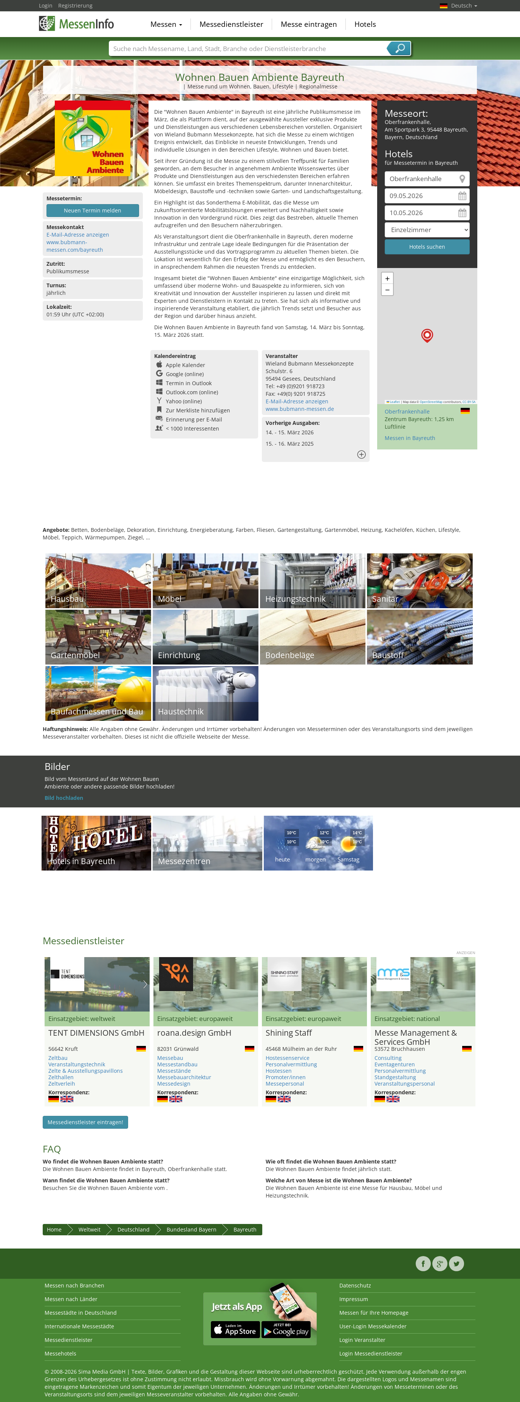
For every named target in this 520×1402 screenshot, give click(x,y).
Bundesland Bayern (192, 1229)
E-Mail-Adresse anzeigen (77, 234)
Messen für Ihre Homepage (374, 1312)
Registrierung (75, 5)
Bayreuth (245, 1229)
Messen (166, 24)
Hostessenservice (288, 1057)
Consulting (388, 1057)
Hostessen (279, 1070)
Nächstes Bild (145, 984)
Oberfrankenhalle (407, 411)
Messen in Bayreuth (410, 438)
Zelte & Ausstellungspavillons (85, 1070)
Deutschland (134, 1229)
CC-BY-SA (469, 402)
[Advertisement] (260, 502)
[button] (427, 336)
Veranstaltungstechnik (76, 1064)
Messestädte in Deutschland (81, 1312)
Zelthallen (61, 1077)
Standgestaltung (395, 1077)
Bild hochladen (64, 797)
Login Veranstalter (362, 1339)
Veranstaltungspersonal (405, 1083)
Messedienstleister (231, 24)
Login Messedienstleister (370, 1353)
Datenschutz (355, 1285)
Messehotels (60, 1353)
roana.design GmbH (194, 1033)
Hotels (365, 24)
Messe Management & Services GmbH (416, 1037)
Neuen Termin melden (92, 210)
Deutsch (464, 5)
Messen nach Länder (71, 1299)
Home (54, 1229)
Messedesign (173, 1083)
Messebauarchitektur (184, 1077)
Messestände (174, 1070)
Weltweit (90, 1229)
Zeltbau (58, 1057)
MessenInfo (77, 23)
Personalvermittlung (291, 1064)
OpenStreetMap (431, 402)
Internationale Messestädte (79, 1326)
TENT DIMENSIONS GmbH (96, 1033)
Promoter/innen (286, 1077)
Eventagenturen (395, 1064)
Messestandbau (177, 1064)
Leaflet (393, 402)
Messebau (170, 1057)
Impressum (353, 1299)
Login (46, 5)
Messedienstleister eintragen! (85, 1122)
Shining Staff (289, 1033)
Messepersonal (285, 1083)
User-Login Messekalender (373, 1326)
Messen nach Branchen (74, 1285)
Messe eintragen (309, 24)
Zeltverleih (61, 1083)
